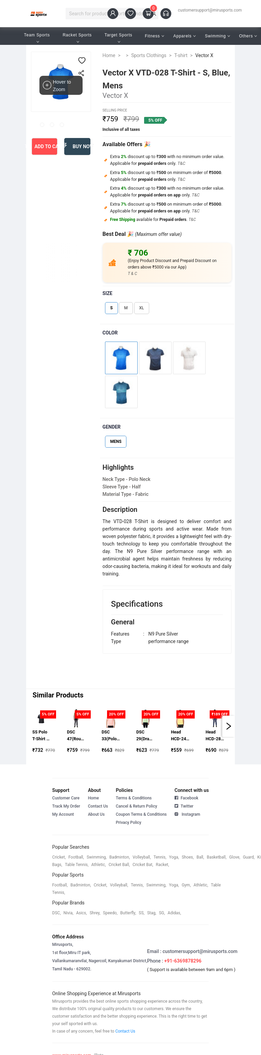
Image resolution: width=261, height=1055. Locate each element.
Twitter (183, 805)
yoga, (174, 857)
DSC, (56, 913)
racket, (162, 864)
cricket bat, (143, 864)
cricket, (59, 857)
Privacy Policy (128, 822)
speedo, (110, 913)
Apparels (184, 36)
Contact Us (98, 806)
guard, (249, 857)
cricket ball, (119, 864)
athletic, (98, 864)
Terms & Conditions (134, 798)
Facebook (186, 798)
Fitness (154, 36)
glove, (234, 857)
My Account (63, 814)
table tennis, (76, 864)
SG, (162, 913)
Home (109, 55)
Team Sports (37, 38)
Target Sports (119, 38)
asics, (81, 913)
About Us (96, 814)
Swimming (217, 36)
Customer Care (66, 798)
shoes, (188, 857)
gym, (186, 885)
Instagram (187, 814)
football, (76, 857)
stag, (151, 913)
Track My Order (66, 806)
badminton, (119, 857)
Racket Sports (78, 38)
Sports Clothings (149, 55)
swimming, (97, 857)
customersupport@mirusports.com (210, 10)
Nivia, (68, 913)
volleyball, (142, 857)
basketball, (216, 857)
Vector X (204, 55)
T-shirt (181, 55)
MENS (115, 441)
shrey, (95, 913)
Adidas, (174, 913)
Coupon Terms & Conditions (141, 814)
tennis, (160, 857)
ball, (200, 857)
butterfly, (128, 913)
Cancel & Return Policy (136, 806)
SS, (141, 913)
